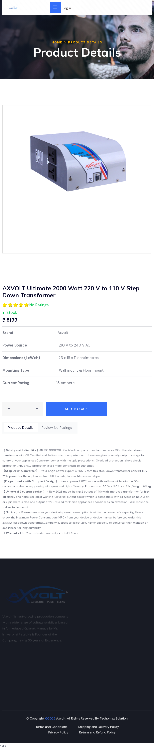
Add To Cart (77, 408)
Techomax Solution (114, 718)
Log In (67, 8)
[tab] (21, 427)
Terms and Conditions (51, 727)
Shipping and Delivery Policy (98, 727)
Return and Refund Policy (97, 732)
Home (57, 42)
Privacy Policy (58, 732)
